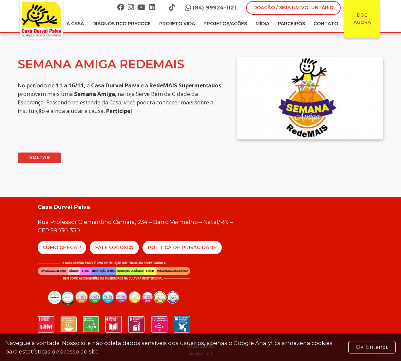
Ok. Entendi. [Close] (372, 347)
